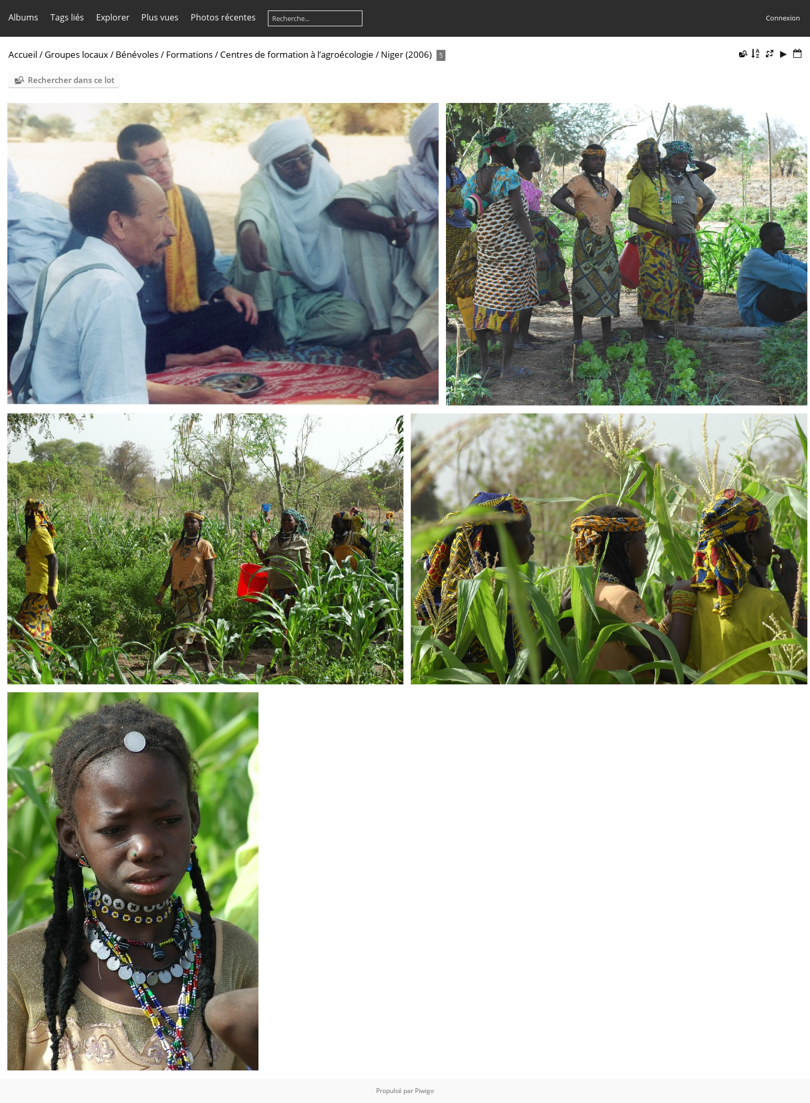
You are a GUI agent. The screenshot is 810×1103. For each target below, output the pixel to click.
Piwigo (424, 1090)
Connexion (783, 18)
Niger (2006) (406, 54)
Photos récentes (223, 17)
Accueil (22, 54)
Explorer (113, 17)
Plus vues (160, 17)
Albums (23, 17)
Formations (189, 54)
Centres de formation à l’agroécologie (296, 54)
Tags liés (67, 17)
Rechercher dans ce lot (71, 80)
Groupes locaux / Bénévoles (102, 54)
